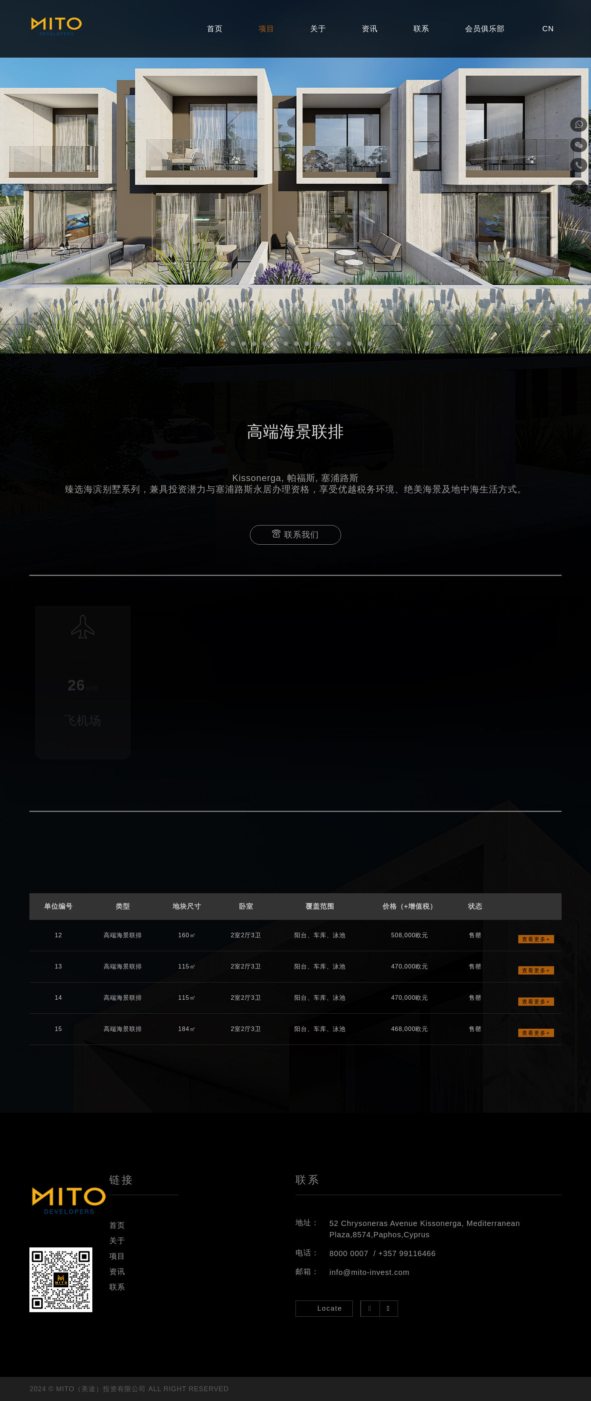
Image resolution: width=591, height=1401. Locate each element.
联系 (421, 28)
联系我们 (295, 534)
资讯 (370, 28)
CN (548, 28)
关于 (318, 28)
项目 (266, 28)
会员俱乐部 (485, 28)
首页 (215, 28)
